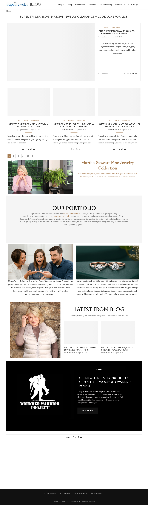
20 (28, 156)
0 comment (103, 74)
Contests (92, 5)
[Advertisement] (74, 467)
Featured (106, 27)
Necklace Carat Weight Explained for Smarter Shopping (74, 125)
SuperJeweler (116, 27)
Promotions (80, 5)
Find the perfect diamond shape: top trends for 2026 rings (117, 32)
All (99, 27)
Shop (60, 5)
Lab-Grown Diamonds (71, 213)
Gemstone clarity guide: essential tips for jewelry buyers (119, 125)
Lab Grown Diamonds (61, 216)
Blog (70, 5)
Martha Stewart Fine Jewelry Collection (107, 165)
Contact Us (120, 5)
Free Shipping (106, 5)
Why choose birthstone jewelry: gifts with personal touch (117, 349)
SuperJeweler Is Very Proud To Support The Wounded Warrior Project (104, 382)
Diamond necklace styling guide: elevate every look (28, 125)
